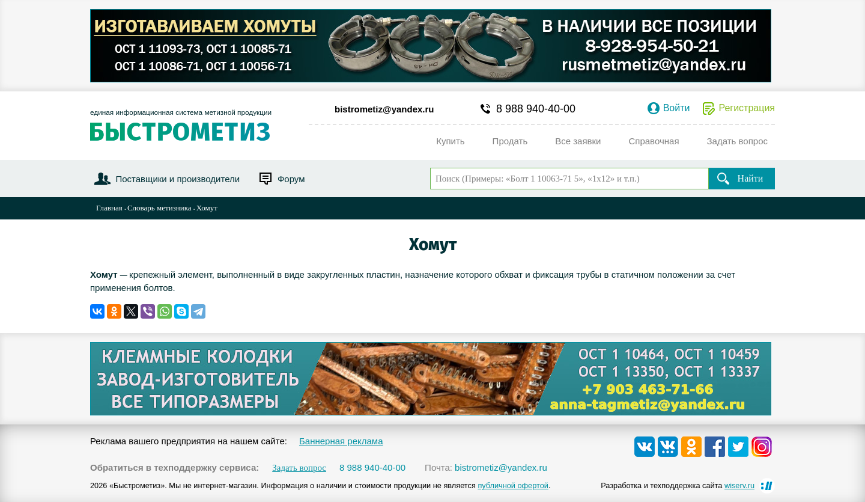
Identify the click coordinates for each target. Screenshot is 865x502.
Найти (750, 178)
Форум (291, 178)
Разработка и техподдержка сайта (677, 485)
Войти (676, 108)
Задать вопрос (299, 468)
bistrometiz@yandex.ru (384, 109)
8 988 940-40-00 (535, 108)
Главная (109, 207)
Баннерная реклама (341, 441)
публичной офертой (513, 485)
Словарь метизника (159, 207)
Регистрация (746, 108)
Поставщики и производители (177, 178)
